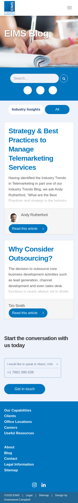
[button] (47, 364)
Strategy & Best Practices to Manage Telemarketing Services (33, 149)
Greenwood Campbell (17, 499)
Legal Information (19, 464)
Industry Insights (26, 109)
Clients (10, 416)
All (57, 109)
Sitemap (11, 470)
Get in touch (25, 389)
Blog (8, 453)
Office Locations (18, 422)
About (9, 447)
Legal (29, 495)
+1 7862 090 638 (20, 372)
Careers (10, 428)
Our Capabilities (17, 410)
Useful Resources (19, 433)
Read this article (28, 228)
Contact (10, 459)
